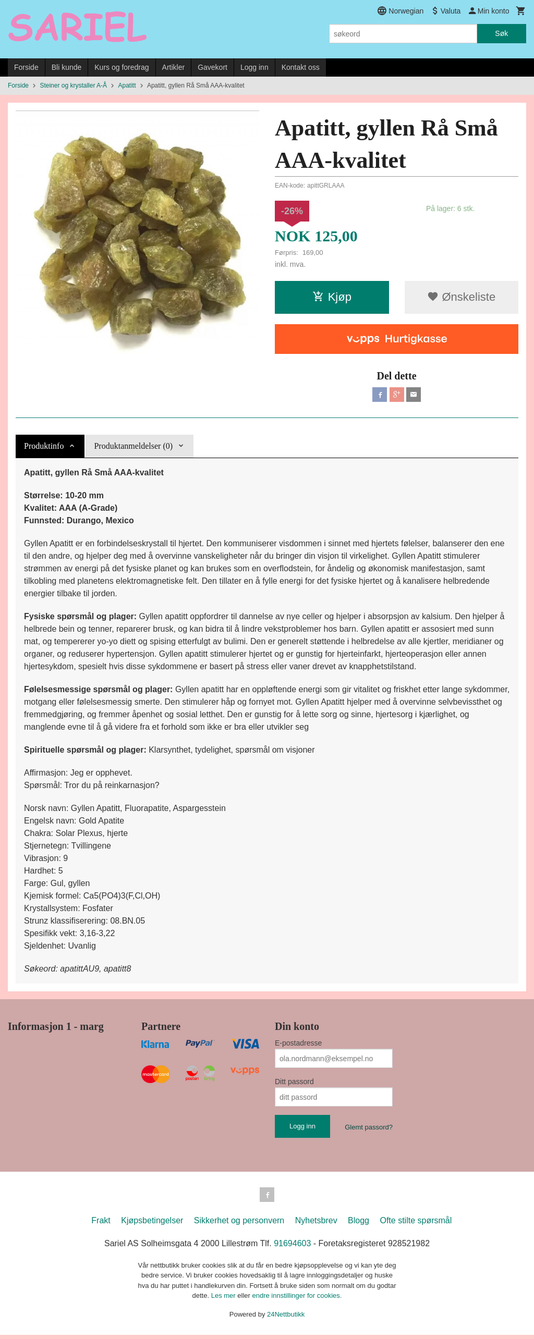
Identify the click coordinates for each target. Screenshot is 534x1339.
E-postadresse (298, 1045)
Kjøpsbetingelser (152, 1224)
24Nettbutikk (286, 1318)
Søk (501, 33)
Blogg (358, 1224)
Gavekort (212, 67)
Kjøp (331, 296)
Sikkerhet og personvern (239, 1224)
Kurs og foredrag (121, 67)
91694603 (292, 1247)
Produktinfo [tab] (44, 448)
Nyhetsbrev (316, 1224)
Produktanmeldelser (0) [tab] (133, 448)
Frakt (100, 1224)
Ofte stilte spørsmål (416, 1224)
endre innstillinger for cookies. (297, 1300)
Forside (26, 67)
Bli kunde (67, 67)
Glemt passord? (369, 1129)
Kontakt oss (301, 67)
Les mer (224, 1300)
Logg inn (254, 67)
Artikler (173, 67)
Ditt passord (294, 1083)
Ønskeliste (461, 296)
